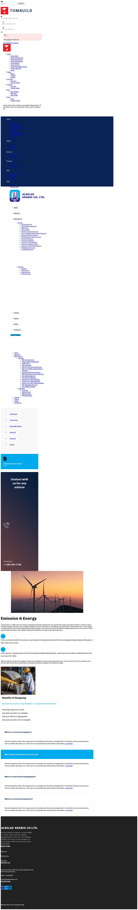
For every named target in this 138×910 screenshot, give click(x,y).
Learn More (69, 744)
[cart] (5, 35)
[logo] (16, 14)
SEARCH (21, 3)
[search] (2, 33)
